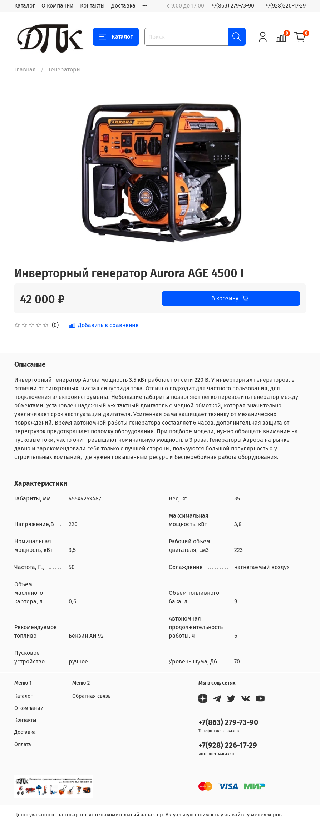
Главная (25, 69)
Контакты (92, 5)
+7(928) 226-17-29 (227, 745)
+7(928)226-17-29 (285, 5)
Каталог (24, 5)
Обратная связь (91, 696)
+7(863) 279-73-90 (232, 5)
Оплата (22, 744)
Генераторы (65, 69)
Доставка (123, 5)
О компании (57, 5)
